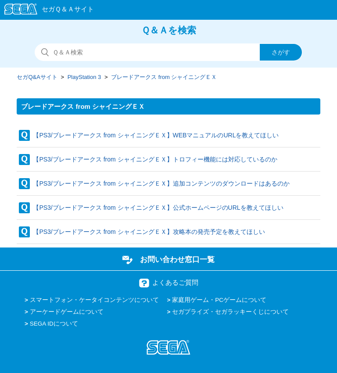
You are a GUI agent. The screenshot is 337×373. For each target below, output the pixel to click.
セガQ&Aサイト (37, 77)
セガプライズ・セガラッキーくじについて (230, 311)
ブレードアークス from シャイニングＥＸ (164, 77)
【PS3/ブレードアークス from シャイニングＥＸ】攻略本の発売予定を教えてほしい (149, 231)
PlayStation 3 (84, 77)
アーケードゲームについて (67, 311)
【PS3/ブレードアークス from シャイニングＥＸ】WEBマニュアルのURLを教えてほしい (156, 135)
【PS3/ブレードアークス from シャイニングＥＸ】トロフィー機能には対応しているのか (155, 159)
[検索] (168, 52)
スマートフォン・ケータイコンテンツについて (94, 300)
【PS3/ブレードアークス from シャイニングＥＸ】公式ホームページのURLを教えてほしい (158, 207)
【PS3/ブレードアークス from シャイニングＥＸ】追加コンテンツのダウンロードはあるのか (161, 183)
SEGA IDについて (54, 323)
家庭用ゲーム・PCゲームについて (219, 300)
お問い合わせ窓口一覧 (177, 259)
